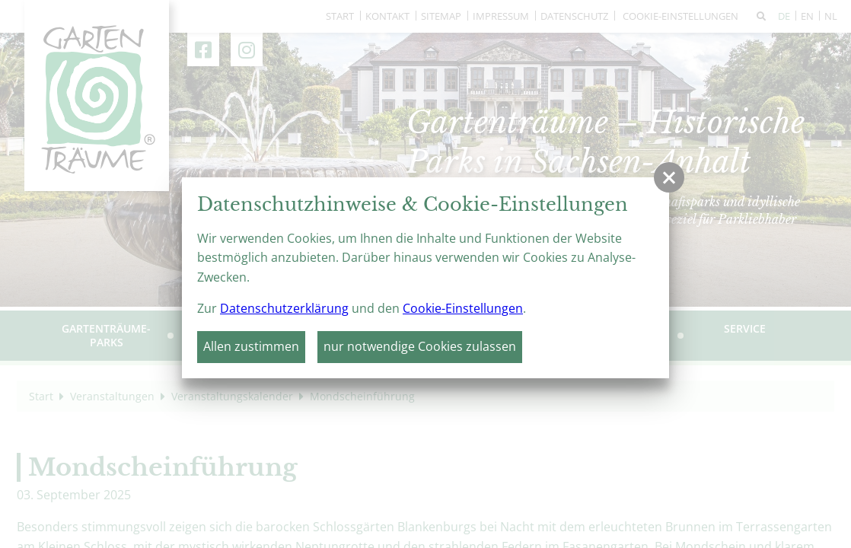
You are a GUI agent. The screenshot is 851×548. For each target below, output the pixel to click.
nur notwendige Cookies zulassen (420, 346)
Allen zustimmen (251, 346)
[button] (669, 177)
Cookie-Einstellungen (463, 308)
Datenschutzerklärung (284, 308)
